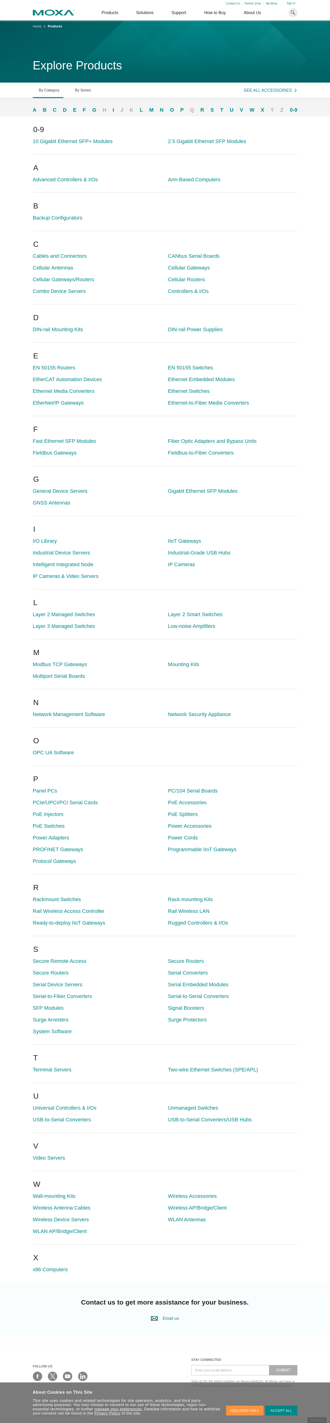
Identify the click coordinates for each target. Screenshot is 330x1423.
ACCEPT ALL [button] (281, 1410)
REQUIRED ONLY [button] (244, 1410)
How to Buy (215, 12)
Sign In (291, 3)
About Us (252, 12)
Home (37, 26)
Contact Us (233, 3)
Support (178, 12)
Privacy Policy (108, 1413)
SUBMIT (283, 1370)
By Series (83, 90)
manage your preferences (118, 1409)
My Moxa (271, 3)
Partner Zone (253, 3)
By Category (49, 90)
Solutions (144, 12)
